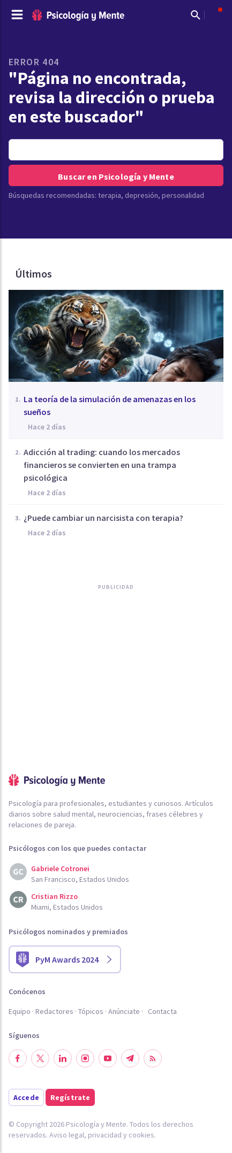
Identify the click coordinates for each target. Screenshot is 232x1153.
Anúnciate (124, 1011)
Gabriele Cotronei (60, 868)
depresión (141, 195)
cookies (141, 1135)
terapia (109, 195)
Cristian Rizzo (54, 896)
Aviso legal (66, 1135)
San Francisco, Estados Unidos (80, 879)
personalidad (183, 195)
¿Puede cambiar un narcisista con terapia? (103, 517)
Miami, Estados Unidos (67, 907)
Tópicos (90, 1011)
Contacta (162, 1011)
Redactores (54, 1011)
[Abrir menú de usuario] (214, 15)
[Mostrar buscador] (195, 15)
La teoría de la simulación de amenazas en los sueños (110, 405)
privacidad (105, 1135)
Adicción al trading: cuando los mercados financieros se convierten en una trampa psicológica (102, 465)
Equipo (20, 1011)
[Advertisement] (89, 704)
